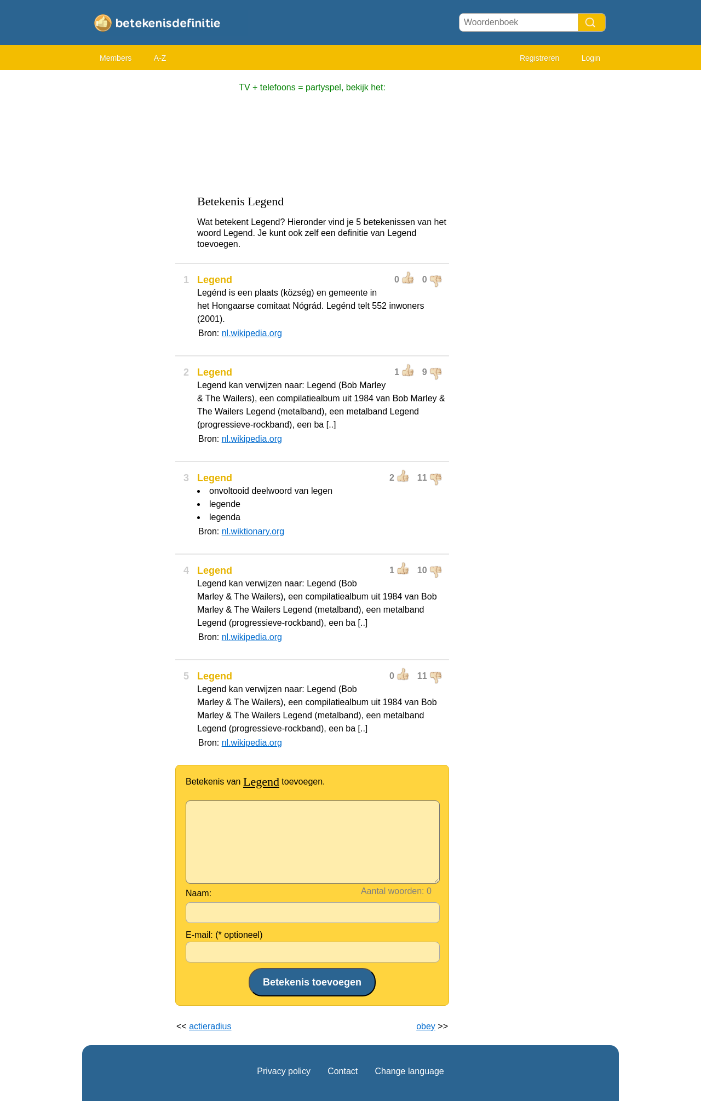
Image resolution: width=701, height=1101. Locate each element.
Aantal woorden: (392, 891)
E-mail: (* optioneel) (224, 934)
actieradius (210, 1026)
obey (425, 1026)
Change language (409, 1071)
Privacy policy (284, 1071)
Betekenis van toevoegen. (255, 781)
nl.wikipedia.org (252, 333)
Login (591, 58)
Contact (342, 1071)
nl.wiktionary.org (253, 531)
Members (115, 58)
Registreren (539, 58)
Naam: (198, 893)
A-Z (160, 58)
